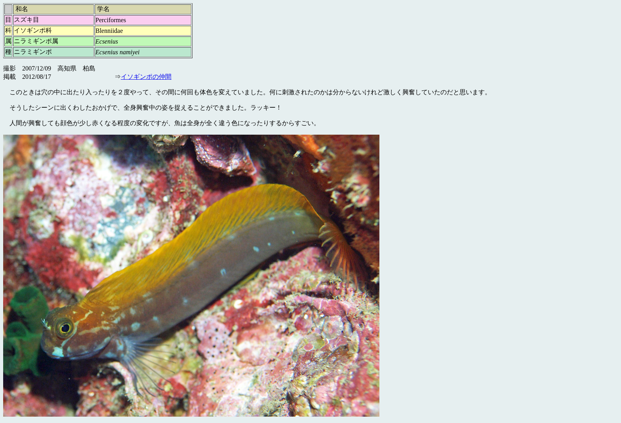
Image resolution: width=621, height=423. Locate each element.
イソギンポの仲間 (146, 76)
